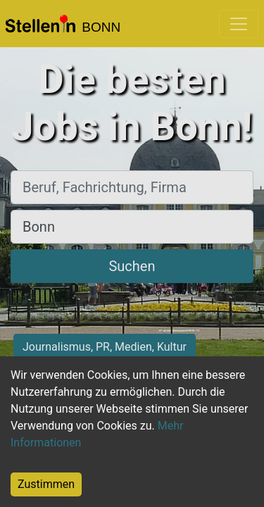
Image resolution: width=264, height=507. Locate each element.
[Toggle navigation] (238, 24)
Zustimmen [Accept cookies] (46, 484)
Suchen (131, 266)
